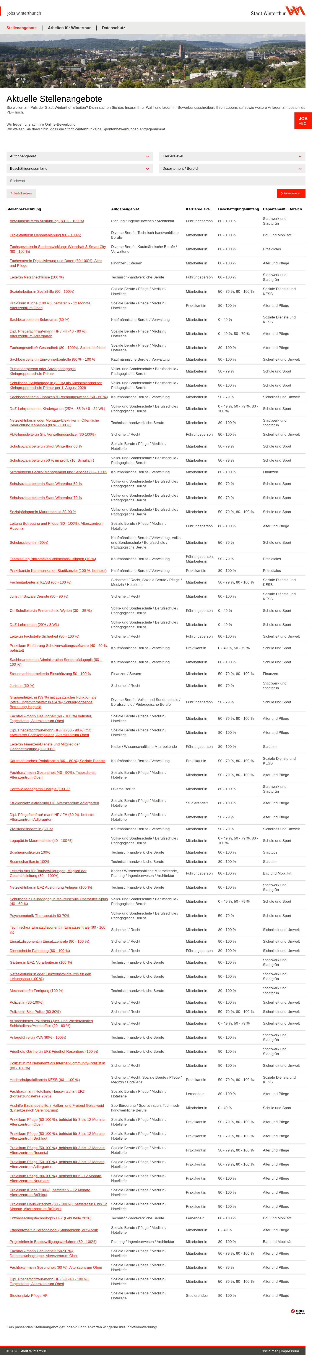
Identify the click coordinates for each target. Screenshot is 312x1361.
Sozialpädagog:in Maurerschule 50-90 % (43, 512)
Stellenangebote (21, 28)
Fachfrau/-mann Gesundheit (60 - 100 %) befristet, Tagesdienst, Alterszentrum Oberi (51, 718)
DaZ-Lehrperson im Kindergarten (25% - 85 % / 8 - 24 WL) (57, 409)
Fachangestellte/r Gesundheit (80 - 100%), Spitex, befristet (58, 348)
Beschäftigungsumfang (238, 209)
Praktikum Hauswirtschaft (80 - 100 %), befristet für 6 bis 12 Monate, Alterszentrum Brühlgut (58, 1206)
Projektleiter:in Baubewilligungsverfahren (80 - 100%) (53, 1242)
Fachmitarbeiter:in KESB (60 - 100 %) (40, 582)
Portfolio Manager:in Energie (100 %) (40, 789)
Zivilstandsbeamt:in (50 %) (31, 829)
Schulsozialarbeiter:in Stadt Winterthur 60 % (46, 446)
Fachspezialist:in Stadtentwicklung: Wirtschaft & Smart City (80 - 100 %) (58, 249)
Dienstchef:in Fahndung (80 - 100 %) (40, 951)
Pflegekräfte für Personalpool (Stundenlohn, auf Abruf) (54, 1230)
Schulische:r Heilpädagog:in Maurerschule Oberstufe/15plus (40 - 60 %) (59, 901)
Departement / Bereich (282, 209)
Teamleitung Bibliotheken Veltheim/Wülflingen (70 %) (53, 559)
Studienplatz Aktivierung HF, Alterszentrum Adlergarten (54, 803)
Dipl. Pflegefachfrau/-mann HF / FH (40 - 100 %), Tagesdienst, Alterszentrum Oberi (49, 1281)
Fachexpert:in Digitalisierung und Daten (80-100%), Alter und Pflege (56, 263)
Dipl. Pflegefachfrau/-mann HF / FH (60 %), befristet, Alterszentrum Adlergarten (52, 817)
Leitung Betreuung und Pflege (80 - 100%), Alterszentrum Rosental (56, 525)
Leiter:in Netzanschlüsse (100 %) (37, 277)
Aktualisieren (292, 193)
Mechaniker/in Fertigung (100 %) (36, 991)
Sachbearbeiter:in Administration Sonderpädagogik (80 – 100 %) (56, 662)
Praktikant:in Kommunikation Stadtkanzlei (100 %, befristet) (58, 571)
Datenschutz (113, 28)
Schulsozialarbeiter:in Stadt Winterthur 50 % (46, 484)
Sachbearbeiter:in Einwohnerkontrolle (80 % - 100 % (52, 359)
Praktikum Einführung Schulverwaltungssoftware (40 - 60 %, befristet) (59, 648)
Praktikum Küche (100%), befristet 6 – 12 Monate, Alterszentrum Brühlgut (50, 1192)
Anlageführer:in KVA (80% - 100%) (38, 1037)
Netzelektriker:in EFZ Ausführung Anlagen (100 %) (51, 887)
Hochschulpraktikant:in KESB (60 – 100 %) (45, 1080)
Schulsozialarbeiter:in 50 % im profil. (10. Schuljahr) (52, 460)
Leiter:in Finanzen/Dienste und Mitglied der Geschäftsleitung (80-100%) (45, 746)
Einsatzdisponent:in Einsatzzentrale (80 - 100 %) (49, 941)
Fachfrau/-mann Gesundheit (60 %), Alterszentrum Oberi (56, 1267)
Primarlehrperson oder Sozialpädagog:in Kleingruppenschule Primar (43, 371)
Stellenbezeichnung (23, 209)
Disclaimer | (271, 1351)
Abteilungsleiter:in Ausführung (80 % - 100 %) (47, 221)
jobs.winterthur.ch (24, 13)
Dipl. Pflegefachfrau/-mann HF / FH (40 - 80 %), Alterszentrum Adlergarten (49, 333)
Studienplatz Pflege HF (28, 1296)
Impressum (290, 1351)
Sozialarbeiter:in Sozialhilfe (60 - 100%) (42, 291)
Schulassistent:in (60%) (29, 543)
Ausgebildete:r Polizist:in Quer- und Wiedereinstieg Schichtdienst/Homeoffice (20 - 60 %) (51, 1023)
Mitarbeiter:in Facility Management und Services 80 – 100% (58, 472)
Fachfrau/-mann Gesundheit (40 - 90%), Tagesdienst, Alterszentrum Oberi (53, 775)
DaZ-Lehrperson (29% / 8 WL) (34, 625)
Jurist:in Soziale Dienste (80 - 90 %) (39, 596)
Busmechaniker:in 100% (29, 862)
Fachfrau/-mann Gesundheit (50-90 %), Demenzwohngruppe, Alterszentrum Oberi (44, 1253)
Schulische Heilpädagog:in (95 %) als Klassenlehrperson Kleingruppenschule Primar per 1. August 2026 (56, 385)
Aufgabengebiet (125, 209)
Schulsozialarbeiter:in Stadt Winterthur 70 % (46, 498)
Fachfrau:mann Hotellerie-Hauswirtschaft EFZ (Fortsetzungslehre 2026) (47, 1093)
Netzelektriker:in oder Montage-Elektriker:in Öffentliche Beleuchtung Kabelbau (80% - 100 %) (54, 422)
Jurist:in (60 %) (22, 686)
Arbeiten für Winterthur (69, 28)
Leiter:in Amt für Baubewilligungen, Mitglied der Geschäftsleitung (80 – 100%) (48, 873)
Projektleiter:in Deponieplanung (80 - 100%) (45, 235)
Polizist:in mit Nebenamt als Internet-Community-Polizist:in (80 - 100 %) (57, 1065)
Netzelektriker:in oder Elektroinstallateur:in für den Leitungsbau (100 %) (50, 976)
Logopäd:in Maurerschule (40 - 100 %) (41, 841)
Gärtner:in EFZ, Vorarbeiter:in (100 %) (41, 962)
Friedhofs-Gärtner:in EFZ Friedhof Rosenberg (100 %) (54, 1051)
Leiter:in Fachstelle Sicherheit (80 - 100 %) (44, 636)
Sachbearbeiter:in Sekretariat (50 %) (39, 320)
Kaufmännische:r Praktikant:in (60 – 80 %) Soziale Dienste (57, 761)
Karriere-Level (198, 209)
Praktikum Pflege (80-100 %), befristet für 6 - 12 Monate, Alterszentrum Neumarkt (56, 1178)
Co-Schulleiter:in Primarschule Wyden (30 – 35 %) (51, 611)
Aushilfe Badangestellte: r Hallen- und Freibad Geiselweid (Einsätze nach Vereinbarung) (57, 1108)
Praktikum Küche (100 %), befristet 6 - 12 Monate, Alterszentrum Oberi (50, 305)
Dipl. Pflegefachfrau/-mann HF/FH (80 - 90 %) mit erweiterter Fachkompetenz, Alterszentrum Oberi (50, 732)
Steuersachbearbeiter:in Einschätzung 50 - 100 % (50, 674)
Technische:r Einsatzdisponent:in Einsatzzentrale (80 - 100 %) (57, 929)
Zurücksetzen (22, 193)
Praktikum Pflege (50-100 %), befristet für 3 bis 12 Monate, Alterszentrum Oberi (58, 1122)
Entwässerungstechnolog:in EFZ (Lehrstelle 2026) (50, 1218)
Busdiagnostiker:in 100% (30, 852)
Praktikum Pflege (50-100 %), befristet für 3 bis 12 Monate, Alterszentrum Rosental (58, 1150)
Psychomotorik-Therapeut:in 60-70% (40, 916)
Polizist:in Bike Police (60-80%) (35, 1012)
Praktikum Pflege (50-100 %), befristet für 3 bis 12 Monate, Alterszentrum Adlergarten (58, 1164)
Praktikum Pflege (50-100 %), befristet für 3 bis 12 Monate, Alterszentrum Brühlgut (58, 1136)
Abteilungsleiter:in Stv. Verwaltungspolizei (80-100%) (53, 434)
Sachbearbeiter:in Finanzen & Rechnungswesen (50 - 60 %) (59, 397)
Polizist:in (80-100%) (27, 1002)
